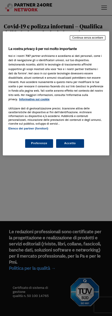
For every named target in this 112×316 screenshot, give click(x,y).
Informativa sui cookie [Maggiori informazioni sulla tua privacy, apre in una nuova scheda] (34, 99)
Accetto (70, 143)
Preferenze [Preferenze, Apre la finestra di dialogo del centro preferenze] (39, 143)
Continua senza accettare (87, 37)
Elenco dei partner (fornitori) (28, 128)
